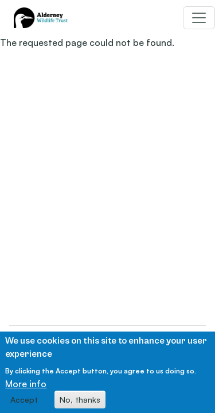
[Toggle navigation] (199, 17)
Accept (24, 403)
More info (25, 387)
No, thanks (80, 403)
